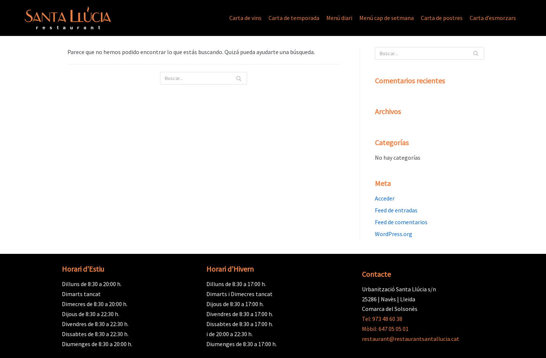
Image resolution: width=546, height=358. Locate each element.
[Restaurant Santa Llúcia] (68, 18)
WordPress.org (393, 234)
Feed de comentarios (401, 222)
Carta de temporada (294, 17)
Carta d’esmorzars (493, 17)
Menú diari (339, 17)
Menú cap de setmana (386, 17)
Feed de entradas (396, 210)
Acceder (384, 198)
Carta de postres (442, 17)
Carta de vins (245, 17)
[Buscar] (203, 78)
